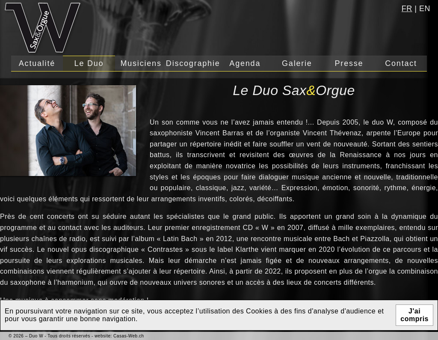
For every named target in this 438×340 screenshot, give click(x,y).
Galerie (297, 63)
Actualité (37, 63)
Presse (349, 63)
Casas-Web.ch (128, 336)
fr (407, 8)
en (424, 8)
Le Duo (89, 63)
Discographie (193, 63)
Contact (401, 63)
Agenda (244, 63)
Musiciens (140, 63)
